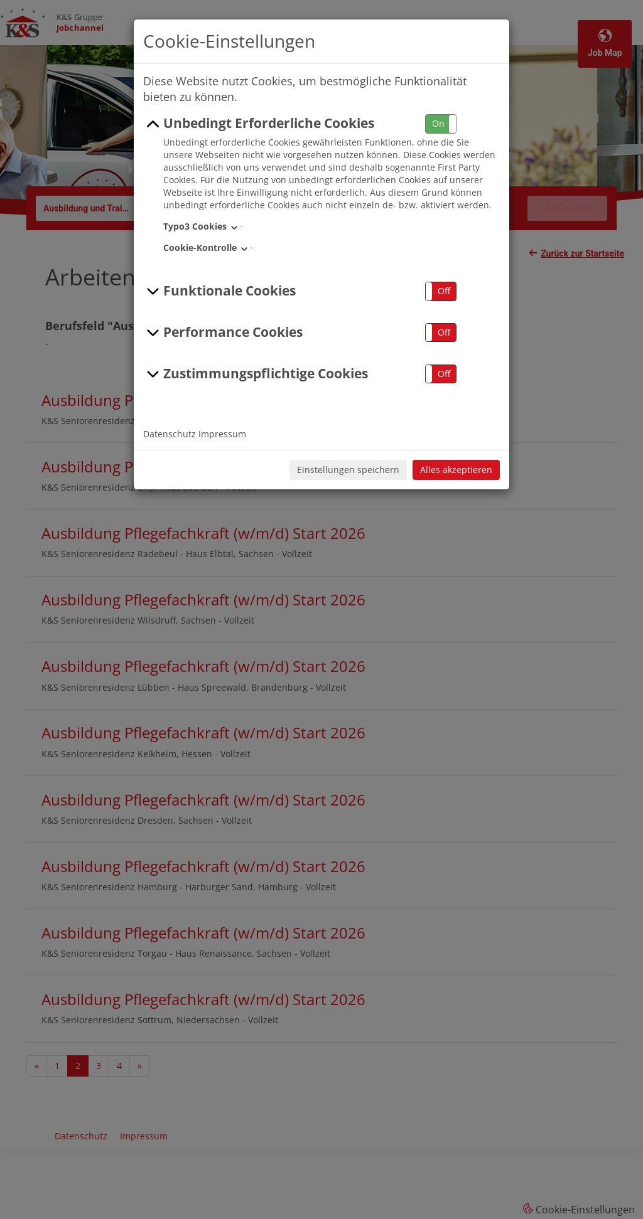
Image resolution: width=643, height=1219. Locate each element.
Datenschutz (169, 434)
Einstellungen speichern (348, 470)
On (438, 123)
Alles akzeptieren (456, 470)
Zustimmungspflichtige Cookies (255, 374)
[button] (441, 124)
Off (444, 291)
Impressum (222, 434)
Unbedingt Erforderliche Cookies (258, 123)
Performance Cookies (223, 332)
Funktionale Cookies (219, 291)
